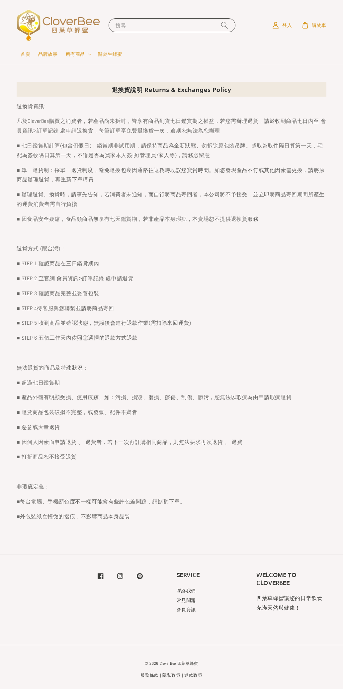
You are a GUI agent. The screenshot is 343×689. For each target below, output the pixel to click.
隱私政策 (171, 675)
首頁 (25, 54)
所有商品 (75, 54)
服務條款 (149, 675)
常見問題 (186, 600)
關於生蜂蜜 (110, 54)
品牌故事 (47, 54)
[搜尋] (224, 25)
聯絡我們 (186, 591)
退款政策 (193, 675)
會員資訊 (186, 610)
